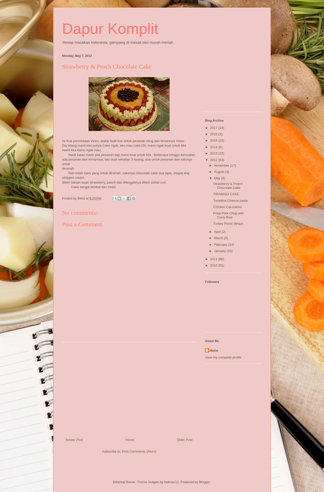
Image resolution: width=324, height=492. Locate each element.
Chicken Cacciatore (227, 207)
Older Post (184, 440)
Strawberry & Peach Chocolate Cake (227, 186)
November (222, 165)
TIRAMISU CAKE (226, 194)
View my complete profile (223, 357)
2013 (214, 153)
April (218, 232)
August (219, 172)
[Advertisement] (129, 388)
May (217, 178)
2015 (214, 140)
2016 (214, 134)
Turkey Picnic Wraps (228, 224)
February (221, 245)
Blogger (204, 482)
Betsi (214, 350)
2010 (214, 265)
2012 (214, 160)
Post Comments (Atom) (139, 451)
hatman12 (171, 482)
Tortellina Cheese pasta (230, 201)
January (220, 251)
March (219, 238)
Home (130, 440)
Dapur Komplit (110, 28)
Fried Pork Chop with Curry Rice (228, 215)
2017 (214, 128)
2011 (214, 259)
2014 (214, 147)
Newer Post (74, 440)
